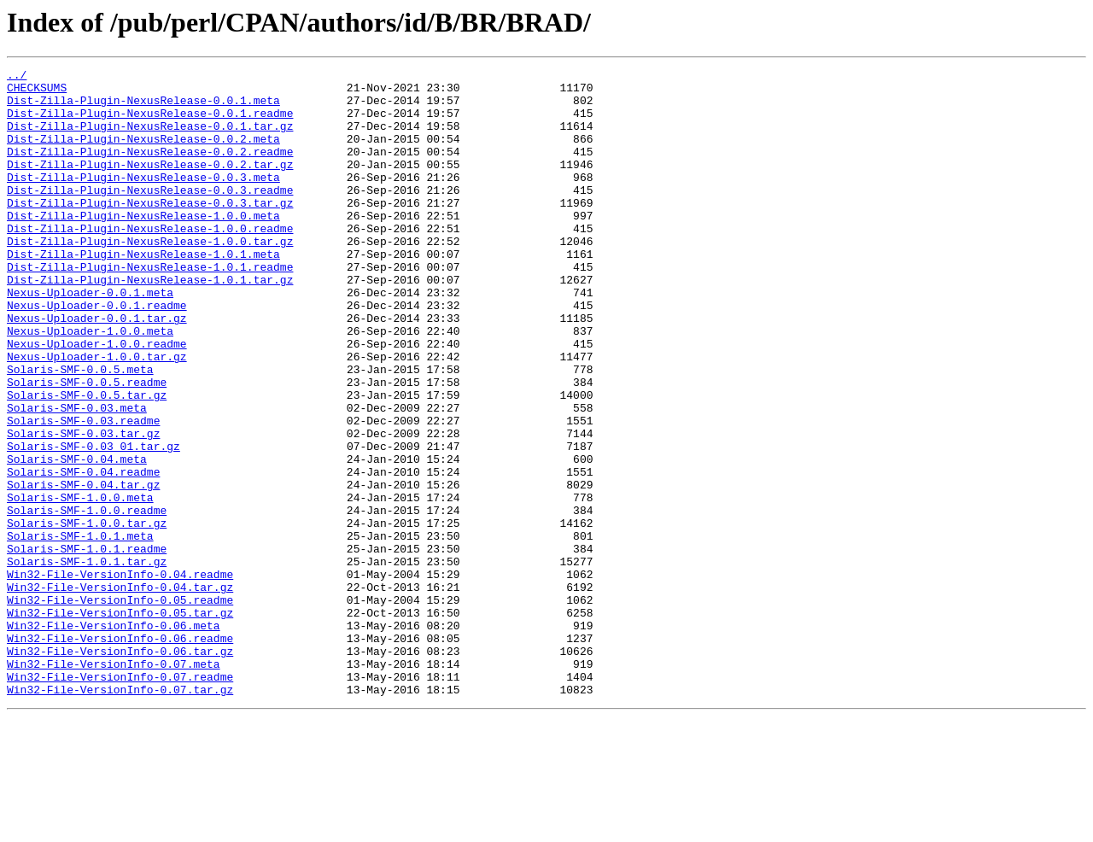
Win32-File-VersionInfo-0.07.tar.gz (120, 814)
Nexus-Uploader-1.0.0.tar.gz (97, 415)
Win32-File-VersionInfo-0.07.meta (113, 784)
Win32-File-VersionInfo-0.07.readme (120, 799)
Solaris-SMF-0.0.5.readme (87, 445)
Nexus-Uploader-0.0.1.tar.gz (97, 369)
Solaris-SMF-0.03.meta (77, 476)
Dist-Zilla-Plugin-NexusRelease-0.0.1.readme (150, 123)
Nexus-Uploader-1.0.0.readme (97, 399)
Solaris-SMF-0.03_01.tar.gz (93, 522)
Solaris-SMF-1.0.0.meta (80, 584)
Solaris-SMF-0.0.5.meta (80, 430)
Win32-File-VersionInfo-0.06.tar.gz (120, 768)
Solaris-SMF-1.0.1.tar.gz (87, 661)
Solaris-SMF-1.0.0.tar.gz (87, 615)
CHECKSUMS (37, 92)
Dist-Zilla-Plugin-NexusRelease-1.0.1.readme (150, 307)
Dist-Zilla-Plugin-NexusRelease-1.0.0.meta (143, 246)
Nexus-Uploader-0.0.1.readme (97, 353)
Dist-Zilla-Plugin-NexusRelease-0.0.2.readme (150, 169)
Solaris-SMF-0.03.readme (83, 492)
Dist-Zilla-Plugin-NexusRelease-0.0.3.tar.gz (150, 230)
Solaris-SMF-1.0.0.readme (87, 599)
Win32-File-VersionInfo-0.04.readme (120, 676)
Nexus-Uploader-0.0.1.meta (90, 338)
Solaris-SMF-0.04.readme (83, 553)
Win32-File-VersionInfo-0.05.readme (120, 707)
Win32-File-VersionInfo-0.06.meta (113, 738)
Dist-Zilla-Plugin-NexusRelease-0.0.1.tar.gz (150, 138)
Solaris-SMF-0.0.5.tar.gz (87, 461)
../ (16, 77)
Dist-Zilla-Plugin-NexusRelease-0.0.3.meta (143, 200)
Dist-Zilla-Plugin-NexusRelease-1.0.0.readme (150, 261)
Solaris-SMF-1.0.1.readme (87, 645)
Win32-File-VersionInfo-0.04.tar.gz (120, 691)
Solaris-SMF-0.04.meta (77, 538)
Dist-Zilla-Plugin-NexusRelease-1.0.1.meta (143, 292)
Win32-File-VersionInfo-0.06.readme (120, 753)
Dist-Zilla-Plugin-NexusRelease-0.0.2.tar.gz (150, 184)
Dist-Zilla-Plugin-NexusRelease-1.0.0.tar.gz (150, 276)
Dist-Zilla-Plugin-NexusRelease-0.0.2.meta (143, 153)
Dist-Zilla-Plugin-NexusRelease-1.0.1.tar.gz (150, 322)
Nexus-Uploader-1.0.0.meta (90, 384)
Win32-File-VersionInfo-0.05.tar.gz (120, 722)
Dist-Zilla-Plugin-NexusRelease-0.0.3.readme (150, 215)
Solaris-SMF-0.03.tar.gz (83, 507)
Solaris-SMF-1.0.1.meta (80, 630)
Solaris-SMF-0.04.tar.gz (83, 568)
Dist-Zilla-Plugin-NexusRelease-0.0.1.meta (143, 107)
